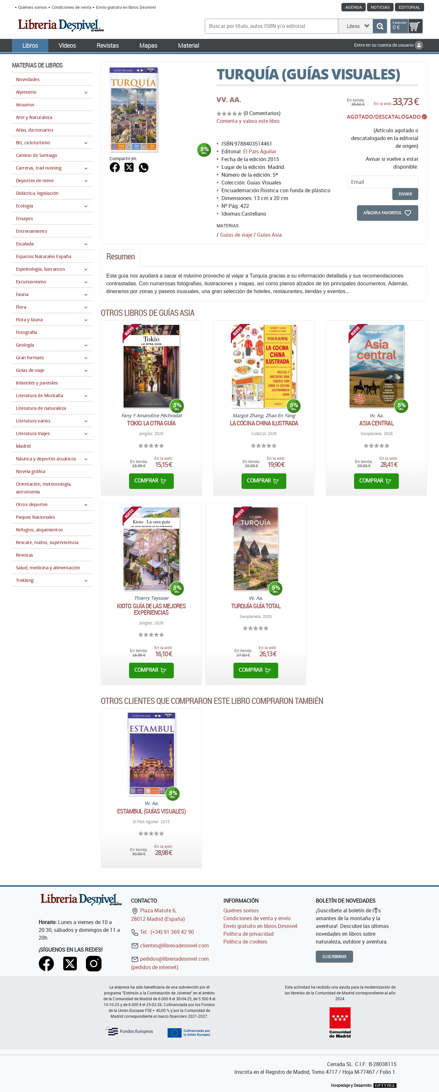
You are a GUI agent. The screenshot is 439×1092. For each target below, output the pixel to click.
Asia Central (376, 423)
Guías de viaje (236, 234)
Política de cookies (245, 941)
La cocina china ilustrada (264, 423)
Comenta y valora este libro (248, 121)
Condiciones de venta (71, 7)
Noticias (380, 7)
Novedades (27, 79)
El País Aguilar (259, 151)
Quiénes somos (32, 7)
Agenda (353, 7)
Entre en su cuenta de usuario (388, 45)
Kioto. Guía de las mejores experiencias (151, 609)
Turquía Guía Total (255, 606)
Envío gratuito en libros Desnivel (126, 7)
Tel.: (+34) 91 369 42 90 (162, 931)
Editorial (409, 7)
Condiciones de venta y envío (257, 918)
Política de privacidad (248, 933)
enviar (405, 194)
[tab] (120, 258)
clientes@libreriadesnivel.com (170, 945)
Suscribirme (334, 956)
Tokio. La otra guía (151, 423)
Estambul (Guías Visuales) (151, 811)
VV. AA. (229, 99)
